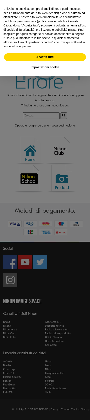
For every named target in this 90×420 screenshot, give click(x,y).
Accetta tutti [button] (45, 57)
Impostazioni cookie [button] (45, 67)
